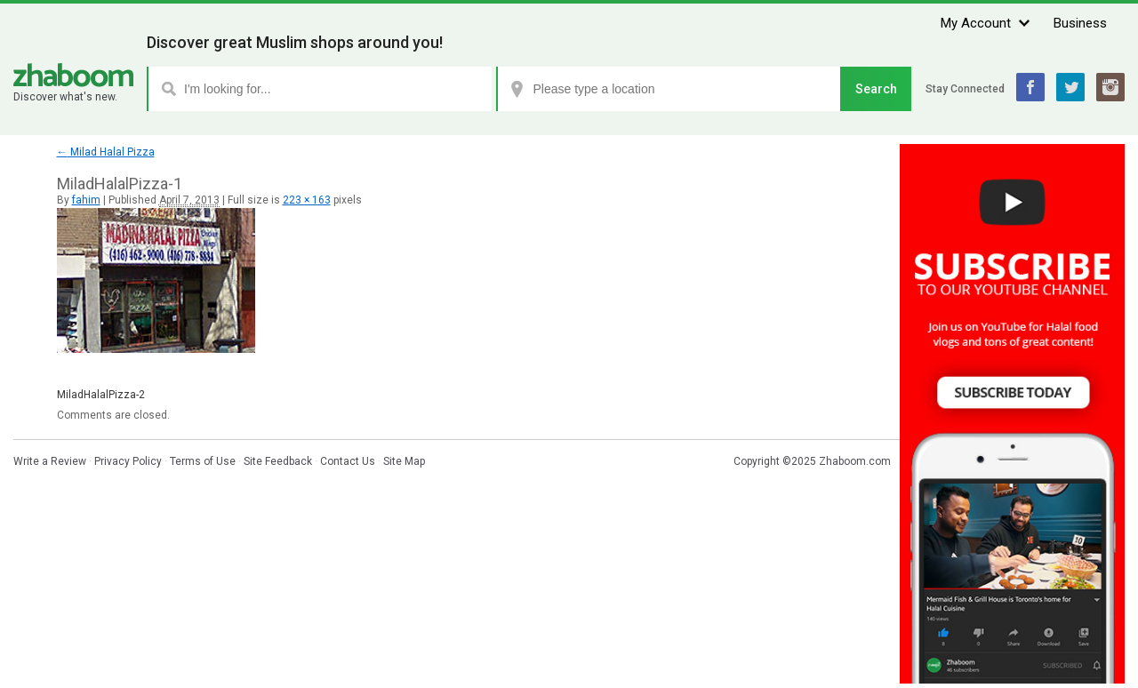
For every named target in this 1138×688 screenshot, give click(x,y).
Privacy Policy (128, 461)
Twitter (1070, 87)
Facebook (1030, 87)
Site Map (404, 461)
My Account (976, 23)
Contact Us (347, 461)
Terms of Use (203, 461)
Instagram (1110, 87)
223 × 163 (307, 200)
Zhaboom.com (855, 461)
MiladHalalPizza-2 (101, 394)
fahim (86, 200)
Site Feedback (278, 461)
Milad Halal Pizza (106, 152)
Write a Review (49, 461)
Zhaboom (73, 75)
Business (1080, 23)
